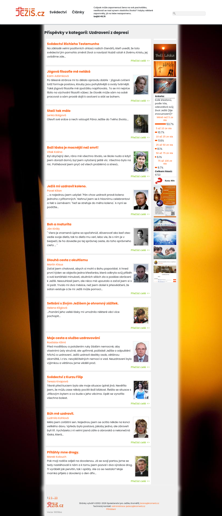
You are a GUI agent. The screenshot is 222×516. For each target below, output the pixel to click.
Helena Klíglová (57, 308)
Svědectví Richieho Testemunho (73, 44)
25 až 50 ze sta (164, 144)
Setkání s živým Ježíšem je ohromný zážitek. (83, 303)
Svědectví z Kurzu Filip (65, 377)
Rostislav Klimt (56, 342)
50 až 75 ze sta (164, 153)
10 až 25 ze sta (164, 136)
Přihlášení (111, 509)
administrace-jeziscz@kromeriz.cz (128, 506)
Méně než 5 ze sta (165, 118)
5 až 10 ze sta (164, 128)
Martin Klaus (55, 264)
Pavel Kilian (54, 191)
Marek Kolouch (56, 457)
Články (78, 12)
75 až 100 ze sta (165, 162)
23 (56, 498)
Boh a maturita (59, 224)
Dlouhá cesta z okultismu (67, 260)
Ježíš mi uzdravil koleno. (67, 186)
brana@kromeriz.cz (149, 503)
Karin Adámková (58, 76)
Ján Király (53, 229)
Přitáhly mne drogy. (63, 452)
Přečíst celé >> (140, 61)
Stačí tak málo (58, 111)
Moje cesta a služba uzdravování (73, 338)
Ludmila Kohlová (58, 418)
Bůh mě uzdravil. (60, 413)
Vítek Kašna (54, 152)
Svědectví (58, 12)
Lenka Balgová (56, 115)
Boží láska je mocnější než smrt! (73, 147)
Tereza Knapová (57, 381)
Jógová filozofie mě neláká (68, 71)
